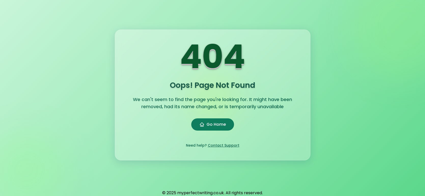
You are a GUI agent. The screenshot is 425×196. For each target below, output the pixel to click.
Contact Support (223, 145)
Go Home (212, 124)
